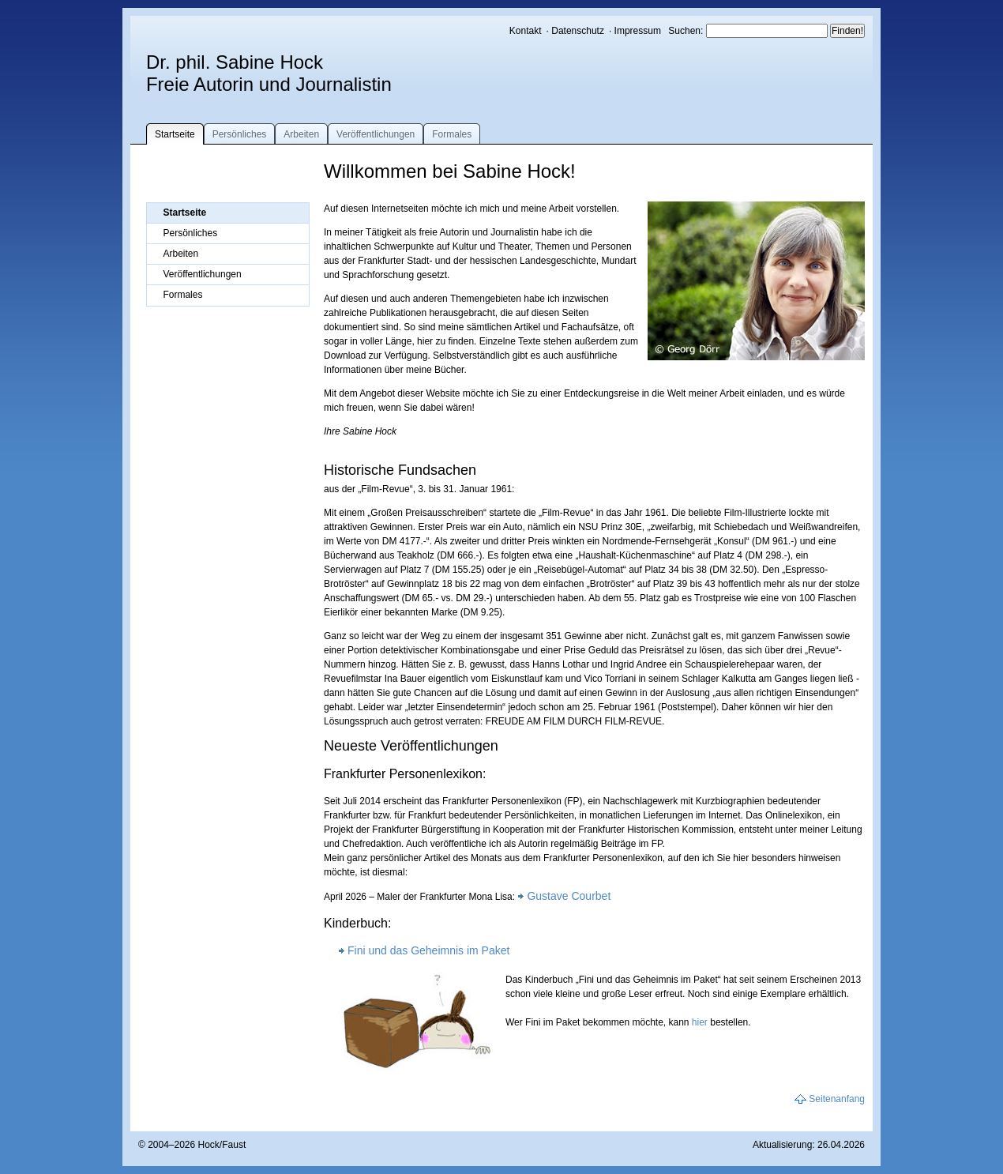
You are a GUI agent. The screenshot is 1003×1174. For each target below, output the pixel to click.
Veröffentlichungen (375, 134)
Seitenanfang (837, 1098)
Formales (451, 134)
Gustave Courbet (568, 896)
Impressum (637, 30)
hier (700, 1022)
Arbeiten (301, 134)
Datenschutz (577, 30)
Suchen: (686, 30)
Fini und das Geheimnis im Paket (428, 950)
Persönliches (239, 134)
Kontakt (525, 30)
